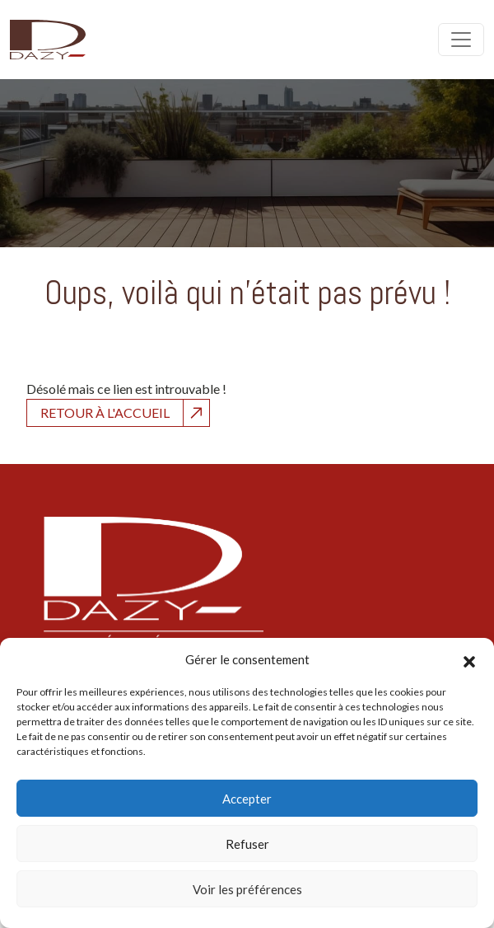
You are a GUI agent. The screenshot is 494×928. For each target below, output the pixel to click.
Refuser (247, 844)
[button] (469, 659)
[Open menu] (461, 39)
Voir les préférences (247, 889)
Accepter (247, 798)
